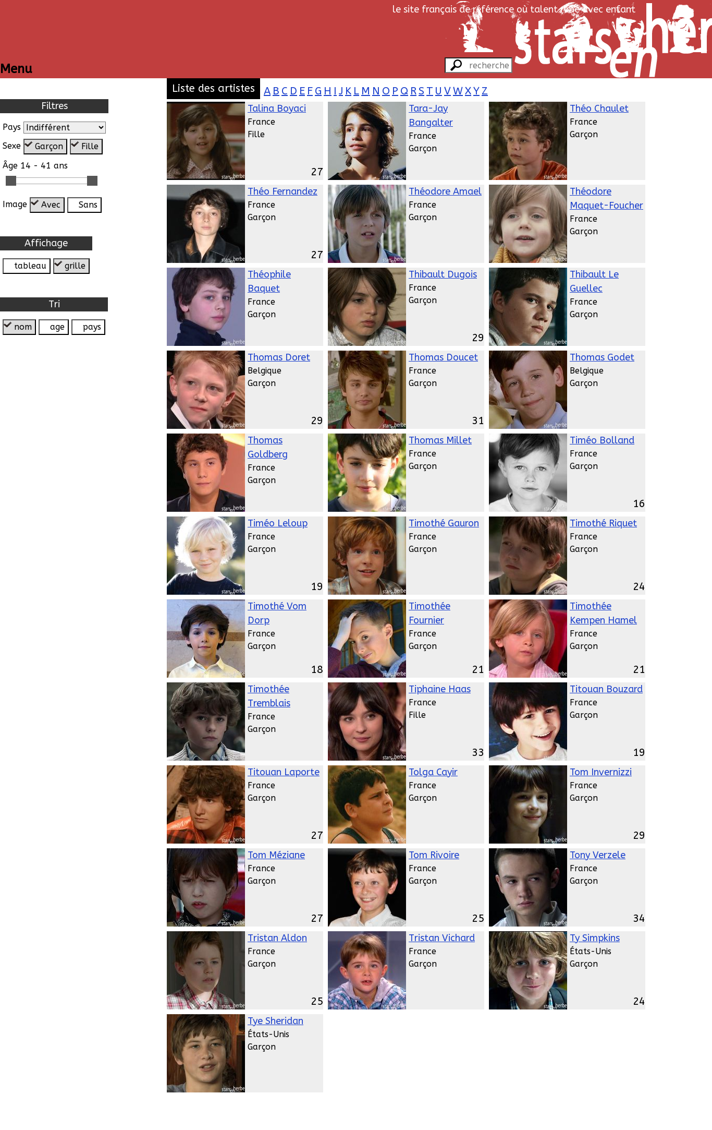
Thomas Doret (279, 357)
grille (75, 266)
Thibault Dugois (443, 274)
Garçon (49, 146)
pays (92, 327)
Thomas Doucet (443, 357)
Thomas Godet (602, 357)
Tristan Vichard (442, 938)
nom (23, 327)
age (57, 327)
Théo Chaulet (599, 108)
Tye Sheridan (275, 1021)
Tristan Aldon (277, 938)
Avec (50, 205)
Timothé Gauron (444, 523)
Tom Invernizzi (601, 772)
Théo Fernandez (282, 191)
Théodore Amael (445, 191)
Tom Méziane (276, 855)
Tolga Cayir (433, 772)
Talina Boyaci (277, 108)
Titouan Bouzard (606, 689)
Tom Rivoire (434, 855)
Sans (88, 205)
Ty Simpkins (595, 938)
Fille (90, 146)
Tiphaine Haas (440, 689)
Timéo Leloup (278, 523)
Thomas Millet (440, 440)
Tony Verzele (597, 855)
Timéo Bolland (602, 440)
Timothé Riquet (603, 523)
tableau (30, 266)
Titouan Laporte (284, 772)
